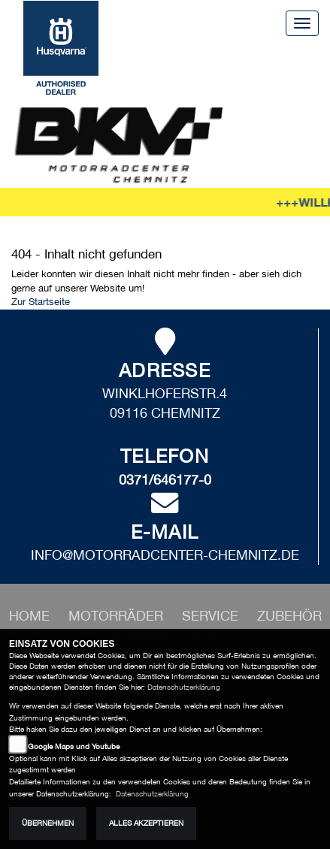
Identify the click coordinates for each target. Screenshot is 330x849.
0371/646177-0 (165, 480)
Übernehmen (48, 823)
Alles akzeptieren (146, 823)
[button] (117, 616)
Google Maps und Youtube (74, 746)
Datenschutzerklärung (183, 687)
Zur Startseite (40, 301)
